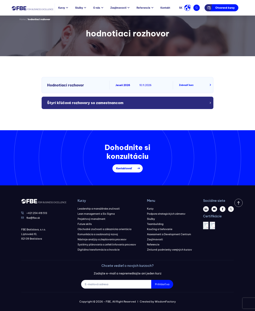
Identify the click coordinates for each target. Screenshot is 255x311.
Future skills (85, 224)
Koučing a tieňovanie (159, 229)
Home (22, 19)
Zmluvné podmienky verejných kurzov (169, 249)
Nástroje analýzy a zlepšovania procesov (102, 239)
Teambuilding (155, 224)
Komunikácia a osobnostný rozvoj (98, 234)
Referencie (143, 7)
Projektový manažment (91, 219)
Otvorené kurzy (225, 7)
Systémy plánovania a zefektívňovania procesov (107, 244)
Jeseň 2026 (122, 85)
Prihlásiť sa (162, 284)
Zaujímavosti (118, 7)
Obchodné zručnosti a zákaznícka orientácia (104, 229)
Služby (79, 7)
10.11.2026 (145, 85)
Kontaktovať (124, 168)
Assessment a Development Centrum (169, 234)
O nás (96, 7)
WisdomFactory (165, 301)
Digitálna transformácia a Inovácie (99, 249)
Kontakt (165, 7)
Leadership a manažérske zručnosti (99, 208)
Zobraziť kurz (186, 85)
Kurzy (61, 7)
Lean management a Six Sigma (96, 213)
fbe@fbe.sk (33, 217)
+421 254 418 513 (36, 213)
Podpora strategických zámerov (166, 213)
